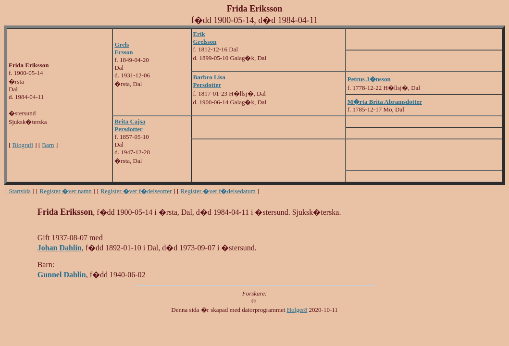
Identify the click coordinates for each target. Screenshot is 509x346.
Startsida (20, 191)
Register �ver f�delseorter (136, 191)
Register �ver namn (66, 191)
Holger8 (297, 309)
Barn (48, 144)
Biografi (22, 144)
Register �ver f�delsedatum (218, 191)
